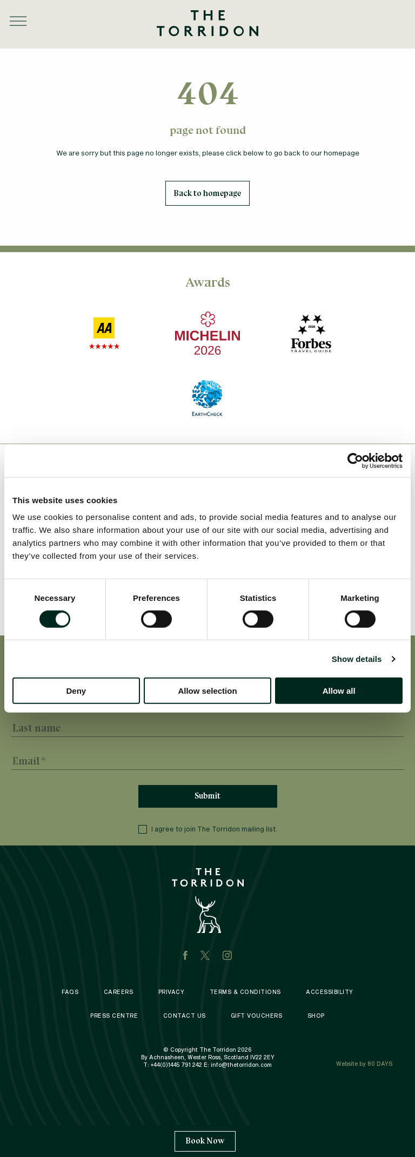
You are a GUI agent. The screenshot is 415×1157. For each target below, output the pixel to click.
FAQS (70, 993)
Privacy (171, 993)
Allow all (339, 690)
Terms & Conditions (245, 993)
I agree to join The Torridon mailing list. (207, 830)
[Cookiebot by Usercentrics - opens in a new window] (355, 460)
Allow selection (207, 690)
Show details (357, 658)
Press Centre (114, 1016)
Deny (76, 690)
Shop (316, 1016)
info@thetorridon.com (241, 1066)
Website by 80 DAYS (364, 1064)
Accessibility (329, 993)
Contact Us (184, 1016)
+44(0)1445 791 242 (176, 1066)
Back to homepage (207, 193)
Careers (118, 993)
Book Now (205, 1141)
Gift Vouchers (257, 1016)
